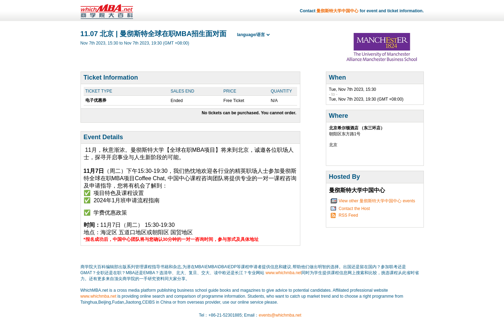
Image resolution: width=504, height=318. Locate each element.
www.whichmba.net (284, 272)
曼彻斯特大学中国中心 (337, 10)
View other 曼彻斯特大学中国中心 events (377, 200)
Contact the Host (354, 208)
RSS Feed (348, 215)
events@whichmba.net (280, 315)
